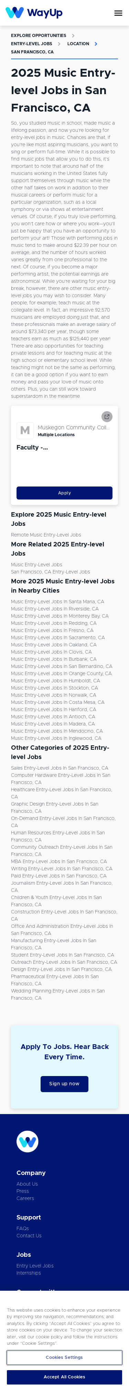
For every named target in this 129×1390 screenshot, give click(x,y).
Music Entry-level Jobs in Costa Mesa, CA (58, 702)
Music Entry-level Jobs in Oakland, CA (54, 645)
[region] (64, 1340)
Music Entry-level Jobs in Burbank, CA (54, 659)
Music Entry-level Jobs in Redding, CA (54, 623)
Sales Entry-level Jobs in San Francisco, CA (59, 768)
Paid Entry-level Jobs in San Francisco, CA (59, 876)
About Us (27, 1184)
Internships (29, 1273)
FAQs (23, 1228)
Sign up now (64, 1084)
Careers (25, 1198)
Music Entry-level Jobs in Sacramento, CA (58, 637)
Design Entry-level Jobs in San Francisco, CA (61, 969)
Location (78, 44)
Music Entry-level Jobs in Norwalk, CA (53, 695)
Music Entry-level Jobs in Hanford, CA (53, 709)
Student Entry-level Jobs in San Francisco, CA (62, 955)
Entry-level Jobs (31, 44)
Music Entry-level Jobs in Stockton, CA (54, 688)
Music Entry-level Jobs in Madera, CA (53, 724)
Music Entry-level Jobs (36, 565)
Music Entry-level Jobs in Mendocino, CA (57, 731)
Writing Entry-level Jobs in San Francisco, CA (61, 869)
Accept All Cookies (64, 1377)
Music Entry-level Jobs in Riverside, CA (55, 609)
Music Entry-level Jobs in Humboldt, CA (55, 681)
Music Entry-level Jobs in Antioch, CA (53, 717)
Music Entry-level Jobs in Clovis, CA (51, 652)
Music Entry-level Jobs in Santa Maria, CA (57, 601)
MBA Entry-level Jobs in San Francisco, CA (59, 861)
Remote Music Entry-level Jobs (46, 535)
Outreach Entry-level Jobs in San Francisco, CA (64, 962)
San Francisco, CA (32, 52)
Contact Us (29, 1236)
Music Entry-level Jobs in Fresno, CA (52, 630)
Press (23, 1191)
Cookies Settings (64, 1357)
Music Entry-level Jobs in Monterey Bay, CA (60, 616)
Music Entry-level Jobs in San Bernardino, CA (61, 666)
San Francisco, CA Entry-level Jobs (50, 572)
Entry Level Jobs (35, 1266)
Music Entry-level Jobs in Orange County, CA (61, 673)
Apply (64, 493)
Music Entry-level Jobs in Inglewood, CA (56, 738)
